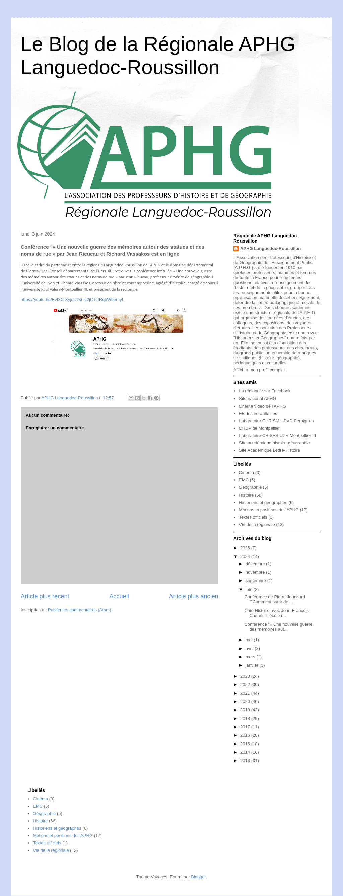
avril (250, 648)
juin (250, 589)
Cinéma (246, 472)
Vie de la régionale (257, 524)
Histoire (246, 495)
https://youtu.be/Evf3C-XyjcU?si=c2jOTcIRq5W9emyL (72, 299)
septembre (256, 580)
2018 (245, 718)
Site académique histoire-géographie (274, 442)
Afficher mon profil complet (259, 369)
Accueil (119, 596)
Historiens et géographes (263, 502)
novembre (256, 572)
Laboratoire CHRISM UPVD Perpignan (276, 420)
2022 (245, 684)
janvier (253, 665)
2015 (245, 743)
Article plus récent (45, 596)
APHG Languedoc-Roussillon (270, 248)
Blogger (198, 876)
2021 (245, 693)
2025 (245, 547)
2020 (245, 701)
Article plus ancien (193, 596)
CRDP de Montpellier (259, 428)
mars (251, 656)
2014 (245, 752)
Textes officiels (253, 517)
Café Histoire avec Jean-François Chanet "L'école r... (276, 613)
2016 (245, 735)
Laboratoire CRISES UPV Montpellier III (277, 435)
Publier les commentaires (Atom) (79, 609)
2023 (245, 676)
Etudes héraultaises (258, 413)
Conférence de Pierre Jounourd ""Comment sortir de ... (274, 599)
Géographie (250, 487)
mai (250, 639)
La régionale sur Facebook (264, 390)
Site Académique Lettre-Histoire (269, 450)
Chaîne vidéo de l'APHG (262, 406)
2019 (245, 709)
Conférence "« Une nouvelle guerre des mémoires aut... (278, 627)
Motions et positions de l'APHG (269, 509)
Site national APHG (257, 398)
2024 (245, 556)
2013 (245, 760)
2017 (245, 726)
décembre (256, 563)
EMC (244, 479)
